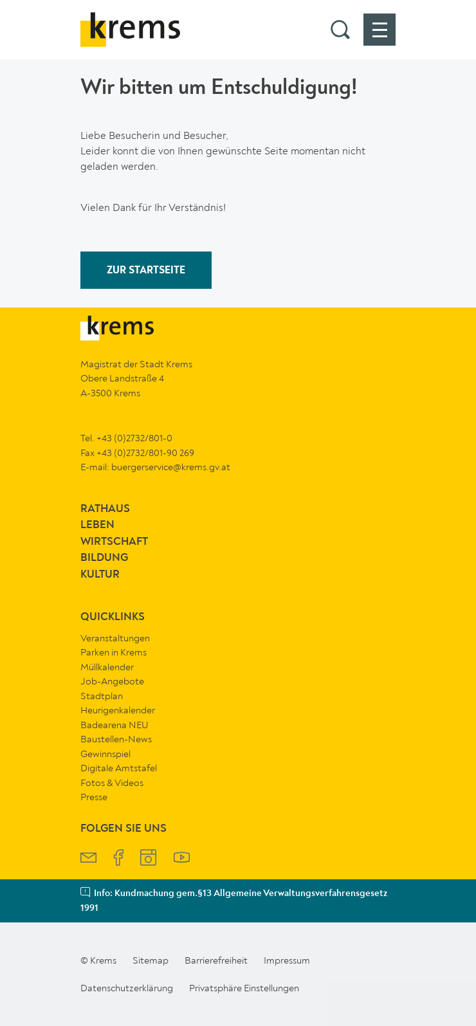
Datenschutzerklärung (126, 988)
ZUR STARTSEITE (146, 271)
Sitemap (151, 960)
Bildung (104, 558)
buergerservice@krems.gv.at (170, 467)
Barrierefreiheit (216, 960)
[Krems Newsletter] (88, 859)
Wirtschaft (114, 541)
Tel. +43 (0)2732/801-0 (126, 438)
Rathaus (105, 509)
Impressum (287, 960)
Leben (97, 525)
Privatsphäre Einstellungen (244, 988)
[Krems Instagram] (148, 859)
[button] (340, 29)
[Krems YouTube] (182, 859)
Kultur (100, 574)
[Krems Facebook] (119, 859)
